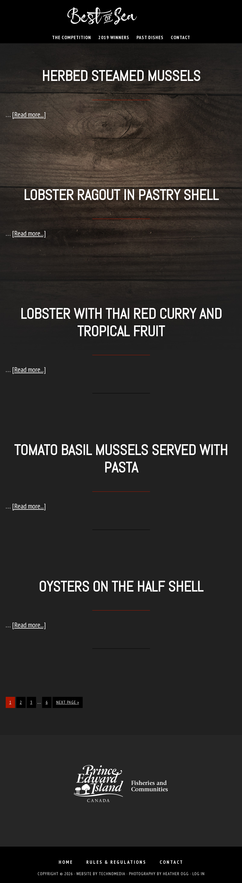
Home (66, 862)
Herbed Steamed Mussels (121, 76)
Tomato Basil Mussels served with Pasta (121, 459)
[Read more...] (29, 114)
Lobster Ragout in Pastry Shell (121, 195)
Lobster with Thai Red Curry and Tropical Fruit (121, 322)
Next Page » (67, 702)
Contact (171, 862)
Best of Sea (121, 16)
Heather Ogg (176, 873)
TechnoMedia (112, 873)
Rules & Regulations (116, 862)
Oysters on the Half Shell (121, 586)
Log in (198, 873)
